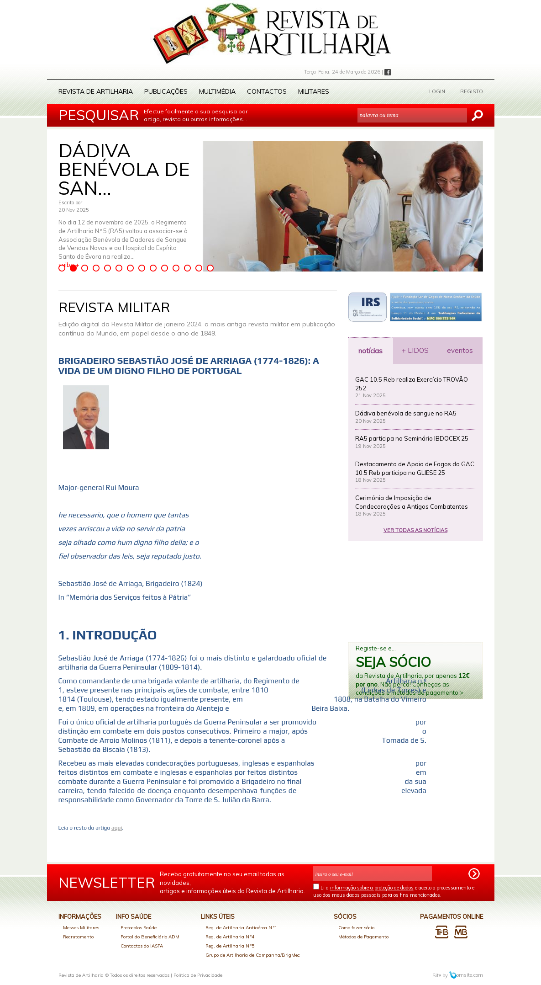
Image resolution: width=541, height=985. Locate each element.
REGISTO (471, 91)
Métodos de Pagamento (363, 937)
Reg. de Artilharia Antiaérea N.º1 (241, 928)
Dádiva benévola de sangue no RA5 (406, 413)
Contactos (267, 91)
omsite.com (466, 975)
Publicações (166, 91)
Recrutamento (78, 937)
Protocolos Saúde (139, 928)
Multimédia (217, 91)
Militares (313, 91)
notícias (370, 350)
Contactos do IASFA (142, 946)
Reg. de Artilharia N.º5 (229, 946)
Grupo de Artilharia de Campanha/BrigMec (252, 955)
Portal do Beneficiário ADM (150, 937)
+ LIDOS (415, 350)
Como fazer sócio (356, 928)
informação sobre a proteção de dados (372, 887)
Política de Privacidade (197, 975)
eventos (460, 350)
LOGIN (437, 91)
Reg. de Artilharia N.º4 (229, 937)
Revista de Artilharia (95, 91)
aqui (116, 828)
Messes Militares (81, 928)
